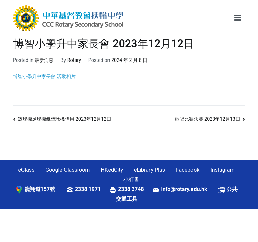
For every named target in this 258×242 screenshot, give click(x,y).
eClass (26, 170)
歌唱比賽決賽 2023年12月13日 (207, 119)
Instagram (222, 170)
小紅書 (131, 179)
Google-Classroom (67, 170)
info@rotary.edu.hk (189, 189)
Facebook (187, 170)
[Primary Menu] (237, 18)
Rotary (74, 60)
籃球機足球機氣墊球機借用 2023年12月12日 (64, 119)
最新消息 (44, 60)
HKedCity (112, 170)
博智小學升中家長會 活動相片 (44, 76)
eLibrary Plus (149, 170)
